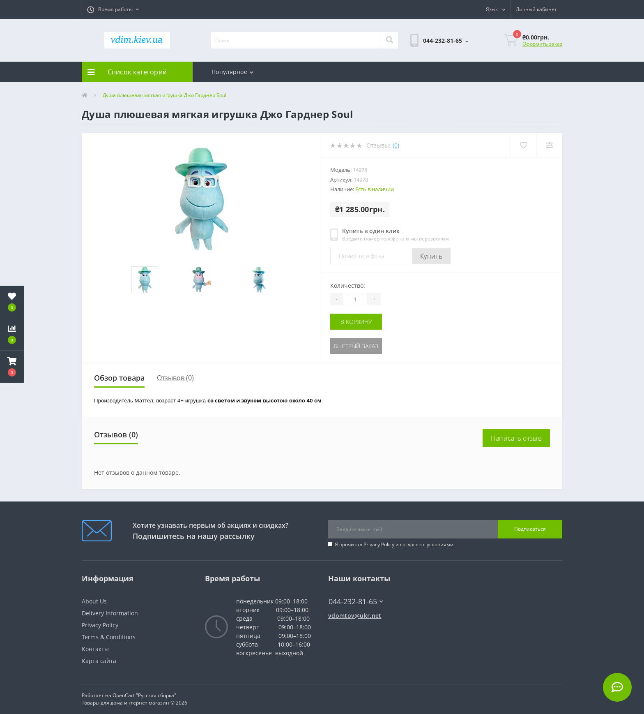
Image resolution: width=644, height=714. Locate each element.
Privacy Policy (378, 544)
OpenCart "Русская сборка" (144, 695)
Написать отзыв (516, 438)
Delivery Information (110, 613)
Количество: (347, 285)
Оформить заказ (542, 43)
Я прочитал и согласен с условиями (394, 544)
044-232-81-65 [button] (356, 601)
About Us (94, 601)
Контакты (95, 649)
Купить (431, 256)
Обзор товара (119, 378)
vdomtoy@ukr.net (355, 615)
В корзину (356, 322)
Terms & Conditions (109, 637)
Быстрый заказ (356, 346)
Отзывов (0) (175, 377)
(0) (396, 145)
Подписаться (530, 528)
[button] (113, 9)
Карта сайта (99, 661)
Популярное (232, 72)
